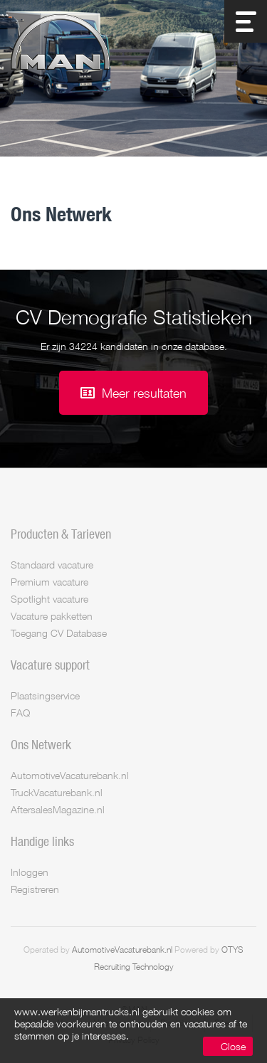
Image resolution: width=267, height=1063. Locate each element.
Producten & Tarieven (61, 533)
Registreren (35, 889)
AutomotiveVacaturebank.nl (70, 775)
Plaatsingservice (45, 695)
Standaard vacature (52, 565)
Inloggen (29, 872)
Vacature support (50, 664)
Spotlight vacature (49, 599)
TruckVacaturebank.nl (57, 792)
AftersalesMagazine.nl (58, 809)
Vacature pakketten (52, 616)
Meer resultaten (144, 393)
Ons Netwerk (41, 744)
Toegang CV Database (59, 633)
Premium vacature (49, 582)
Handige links (42, 841)
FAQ (20, 713)
